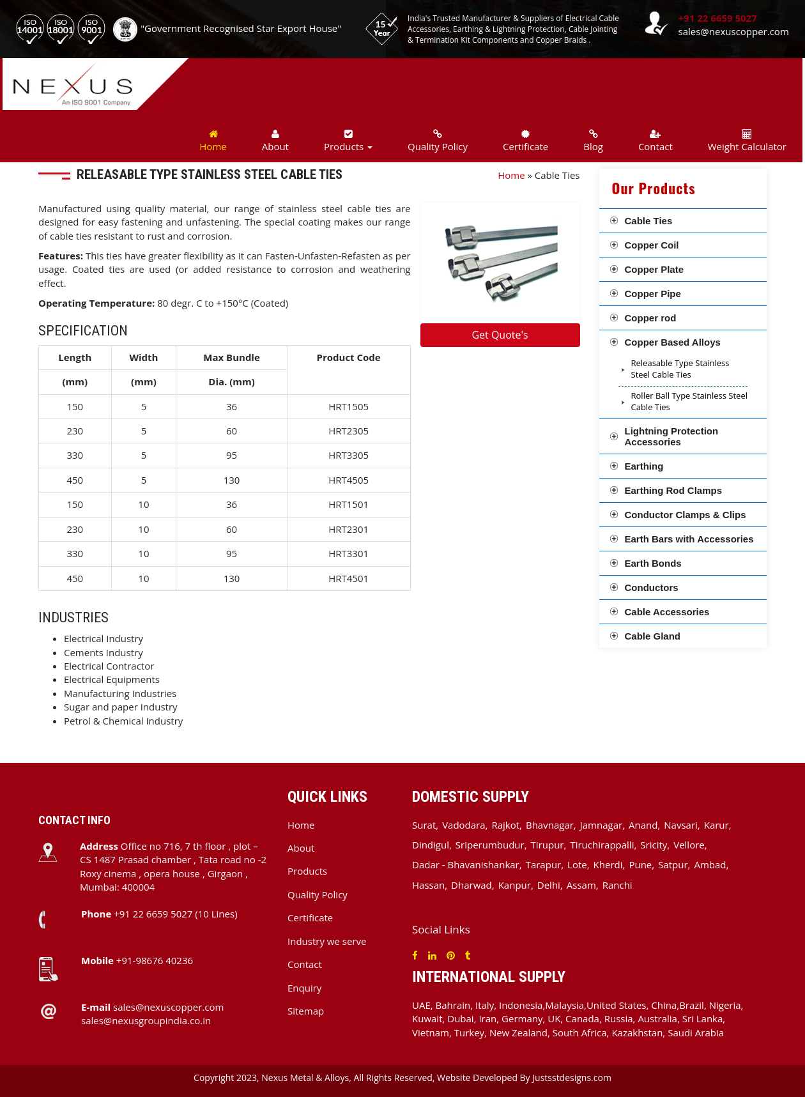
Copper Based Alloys (673, 342)
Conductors (651, 587)
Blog (593, 141)
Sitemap (306, 1010)
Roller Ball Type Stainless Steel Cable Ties (689, 401)
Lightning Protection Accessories (672, 436)
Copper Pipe (653, 293)
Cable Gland (653, 636)
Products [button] (348, 141)
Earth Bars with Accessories (689, 538)
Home (212, 141)
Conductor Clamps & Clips (685, 514)
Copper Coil (652, 245)
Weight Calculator (747, 141)
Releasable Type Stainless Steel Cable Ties (680, 369)
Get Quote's (499, 335)
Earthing (644, 466)
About (275, 141)
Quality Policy (438, 141)
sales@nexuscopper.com (733, 31)
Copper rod (651, 317)
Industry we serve (327, 941)
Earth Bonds (653, 563)
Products (307, 870)
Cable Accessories (667, 611)
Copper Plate (654, 269)
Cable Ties (649, 220)
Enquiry (304, 987)
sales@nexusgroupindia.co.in (146, 1020)
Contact (655, 141)
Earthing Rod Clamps (674, 490)
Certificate (525, 141)
